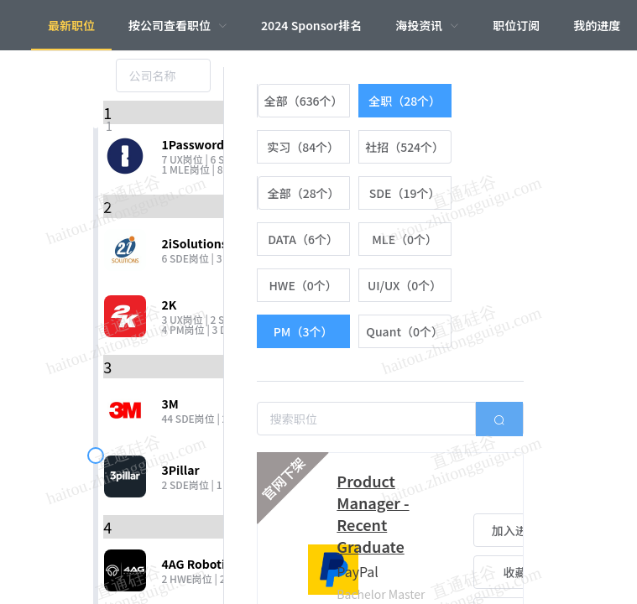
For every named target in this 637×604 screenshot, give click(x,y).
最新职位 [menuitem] (71, 25)
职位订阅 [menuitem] (516, 25)
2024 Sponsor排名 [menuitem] (311, 25)
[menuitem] (178, 25)
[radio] (303, 100)
